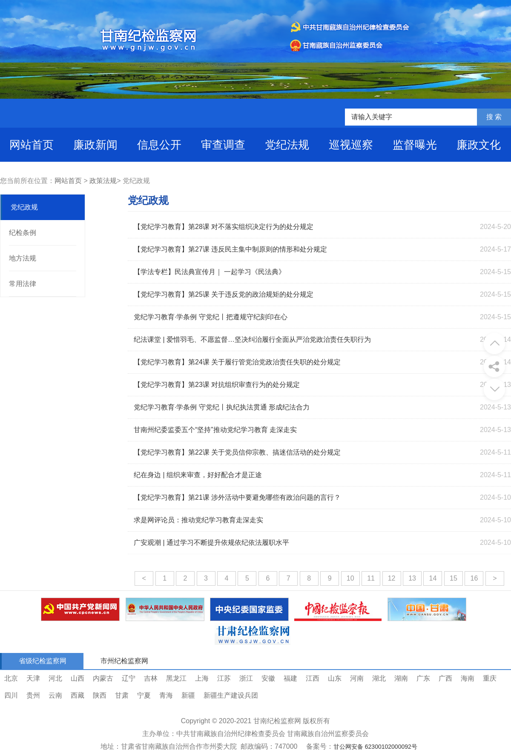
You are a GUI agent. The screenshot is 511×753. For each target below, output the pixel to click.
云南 (55, 695)
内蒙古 (103, 678)
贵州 (33, 695)
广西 (445, 678)
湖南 (401, 678)
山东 (335, 678)
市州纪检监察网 (124, 660)
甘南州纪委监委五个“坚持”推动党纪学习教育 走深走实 (215, 429)
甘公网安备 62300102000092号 (375, 746)
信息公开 (159, 144)
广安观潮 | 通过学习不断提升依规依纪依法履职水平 (211, 542)
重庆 (490, 678)
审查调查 (223, 144)
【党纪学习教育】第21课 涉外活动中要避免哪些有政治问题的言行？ (237, 497)
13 (412, 578)
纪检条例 (22, 232)
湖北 (379, 678)
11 (371, 578)
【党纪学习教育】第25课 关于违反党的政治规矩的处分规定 (223, 294)
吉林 (151, 678)
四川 (11, 695)
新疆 (188, 695)
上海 (202, 678)
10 (350, 578)
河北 (55, 678)
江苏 (224, 678)
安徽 (268, 678)
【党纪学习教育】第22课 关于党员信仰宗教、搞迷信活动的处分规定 (237, 452)
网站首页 (31, 144)
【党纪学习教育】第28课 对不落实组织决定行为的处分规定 (223, 226)
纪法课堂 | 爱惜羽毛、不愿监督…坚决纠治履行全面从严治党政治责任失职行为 (252, 339)
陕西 (99, 695)
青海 (166, 695)
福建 (290, 678)
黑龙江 (176, 678)
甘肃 (122, 695)
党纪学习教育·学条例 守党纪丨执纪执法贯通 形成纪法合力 (222, 407)
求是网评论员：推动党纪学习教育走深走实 (198, 520)
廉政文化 (478, 144)
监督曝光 (415, 144)
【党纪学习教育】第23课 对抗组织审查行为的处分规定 (217, 384)
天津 (33, 678)
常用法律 (22, 283)
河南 (357, 678)
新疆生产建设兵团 (231, 695)
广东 (423, 678)
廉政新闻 (95, 144)
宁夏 (144, 695)
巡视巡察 (351, 144)
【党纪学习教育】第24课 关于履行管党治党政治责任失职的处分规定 (237, 362)
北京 (11, 678)
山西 (77, 678)
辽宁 (128, 678)
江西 (312, 678)
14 (433, 578)
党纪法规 (287, 144)
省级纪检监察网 (42, 660)
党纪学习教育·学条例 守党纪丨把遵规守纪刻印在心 (210, 317)
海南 (467, 678)
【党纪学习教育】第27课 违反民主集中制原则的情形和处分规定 (230, 249)
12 (392, 578)
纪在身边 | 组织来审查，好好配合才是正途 (198, 474)
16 (474, 578)
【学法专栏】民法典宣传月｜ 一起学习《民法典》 (209, 271)
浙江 (246, 678)
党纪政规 (24, 207)
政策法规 (103, 180)
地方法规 (22, 258)
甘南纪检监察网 (277, 720)
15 (453, 578)
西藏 (77, 695)
